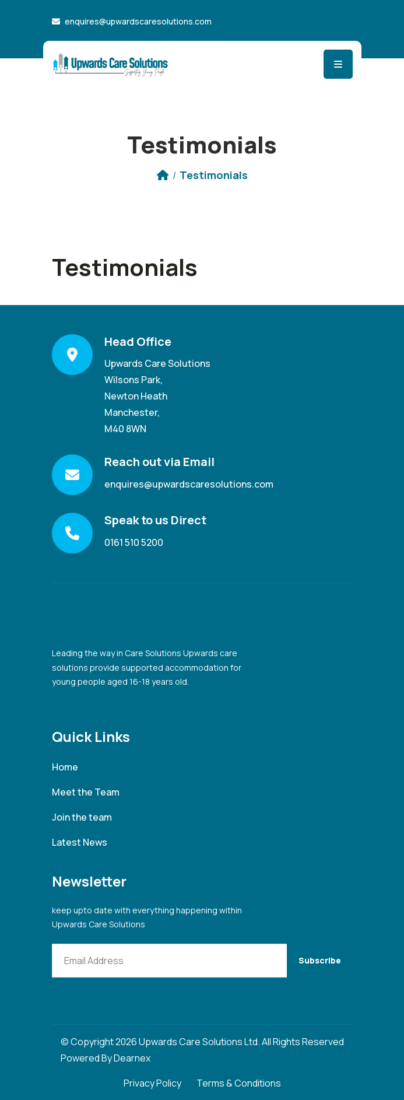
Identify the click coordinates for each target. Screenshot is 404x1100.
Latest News (79, 842)
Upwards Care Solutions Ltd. (199, 1041)
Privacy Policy (152, 1083)
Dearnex (132, 1058)
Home (65, 767)
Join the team (82, 817)
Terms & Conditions (238, 1083)
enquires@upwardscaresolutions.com (138, 21)
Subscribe (319, 960)
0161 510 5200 (133, 542)
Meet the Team (86, 792)
